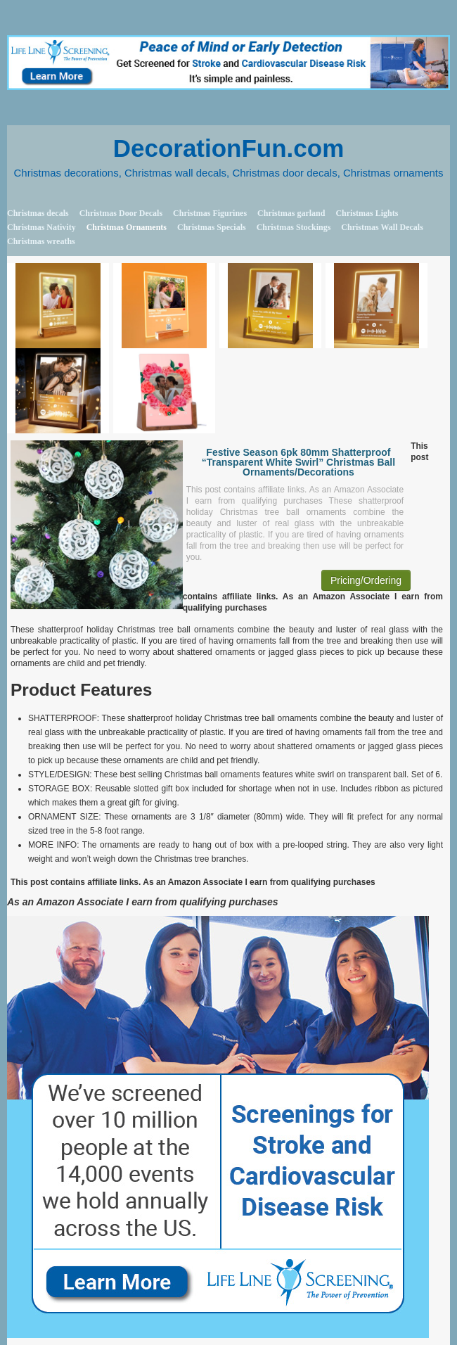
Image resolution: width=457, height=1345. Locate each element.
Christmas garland (291, 213)
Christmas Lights (366, 213)
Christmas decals (38, 213)
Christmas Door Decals (120, 213)
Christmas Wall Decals (382, 227)
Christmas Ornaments (126, 227)
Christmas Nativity (41, 227)
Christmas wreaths (41, 241)
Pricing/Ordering (365, 580)
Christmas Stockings (294, 227)
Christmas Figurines (210, 213)
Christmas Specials (211, 227)
